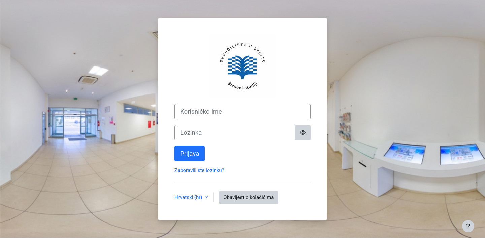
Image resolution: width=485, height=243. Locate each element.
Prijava (189, 153)
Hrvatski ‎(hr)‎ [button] (188, 197)
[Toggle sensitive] (303, 132)
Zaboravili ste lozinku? (199, 170)
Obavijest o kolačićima (248, 197)
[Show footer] (468, 226)
